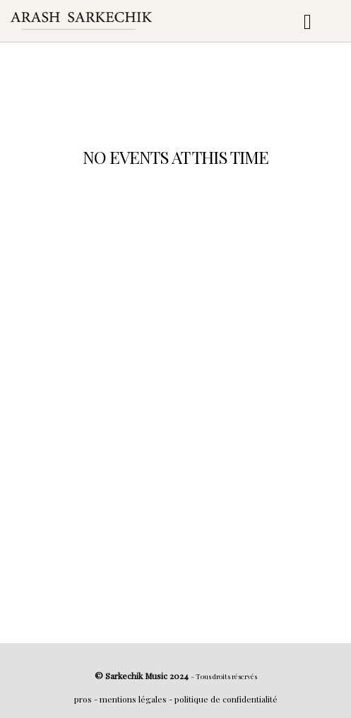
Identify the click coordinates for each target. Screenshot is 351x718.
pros (83, 699)
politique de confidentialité (226, 699)
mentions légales (133, 699)
